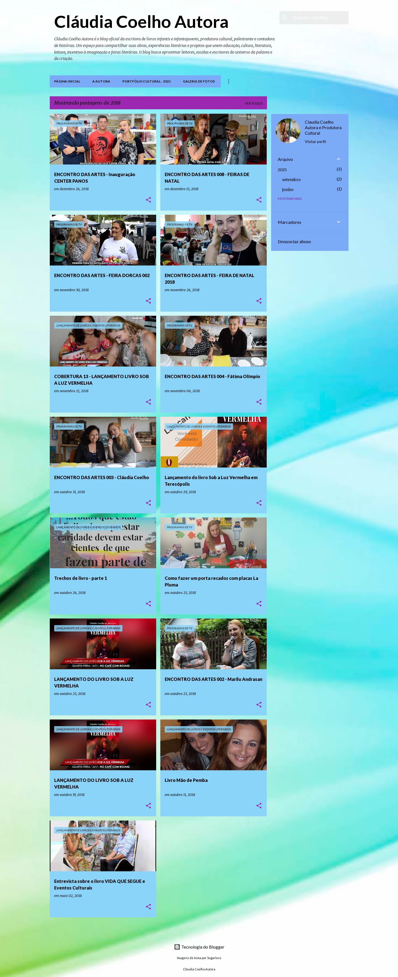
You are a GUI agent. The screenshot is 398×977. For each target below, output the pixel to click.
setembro (291, 179)
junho (288, 189)
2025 (282, 169)
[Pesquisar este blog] (319, 17)
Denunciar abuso (294, 241)
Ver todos (254, 103)
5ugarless (214, 958)
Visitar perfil (315, 141)
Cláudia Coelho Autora (141, 21)
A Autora (101, 81)
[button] (148, 200)
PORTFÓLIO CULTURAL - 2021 (146, 81)
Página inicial (67, 81)
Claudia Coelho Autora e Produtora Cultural (323, 127)
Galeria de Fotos (199, 81)
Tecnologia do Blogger (199, 946)
